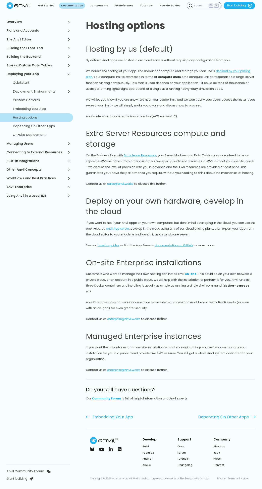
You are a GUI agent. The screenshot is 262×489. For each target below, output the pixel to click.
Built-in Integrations (38, 161)
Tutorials (146, 5)
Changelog (184, 465)
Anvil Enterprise (38, 187)
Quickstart (21, 82)
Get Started (46, 5)
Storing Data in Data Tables (38, 65)
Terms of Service (238, 478)
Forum (181, 452)
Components (99, 5)
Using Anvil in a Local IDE (38, 195)
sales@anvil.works (120, 184)
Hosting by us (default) (134, 49)
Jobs (216, 452)
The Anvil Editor (38, 39)
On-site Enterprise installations (148, 262)
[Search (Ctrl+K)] (204, 5)
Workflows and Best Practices (38, 178)
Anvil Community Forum (28, 471)
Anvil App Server (117, 229)
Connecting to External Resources (38, 152)
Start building (239, 5)
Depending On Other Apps (34, 126)
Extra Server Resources (140, 155)
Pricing (147, 458)
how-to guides (108, 245)
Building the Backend (38, 56)
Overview (38, 22)
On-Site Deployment (29, 134)
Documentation (72, 5)
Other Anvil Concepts (38, 169)
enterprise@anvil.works (123, 319)
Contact (218, 465)
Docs (180, 446)
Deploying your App (38, 74)
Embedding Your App (29, 108)
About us (219, 446)
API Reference (123, 5)
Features (148, 452)
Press (217, 458)
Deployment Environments (41, 91)
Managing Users (38, 143)
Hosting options (25, 117)
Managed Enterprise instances (148, 336)
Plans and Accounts (38, 30)
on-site (191, 274)
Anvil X (147, 465)
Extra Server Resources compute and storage (171, 138)
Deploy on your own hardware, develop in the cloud (171, 206)
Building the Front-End (38, 48)
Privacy (221, 478)
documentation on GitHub (174, 245)
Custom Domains (26, 100)
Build (146, 446)
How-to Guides (169, 5)
